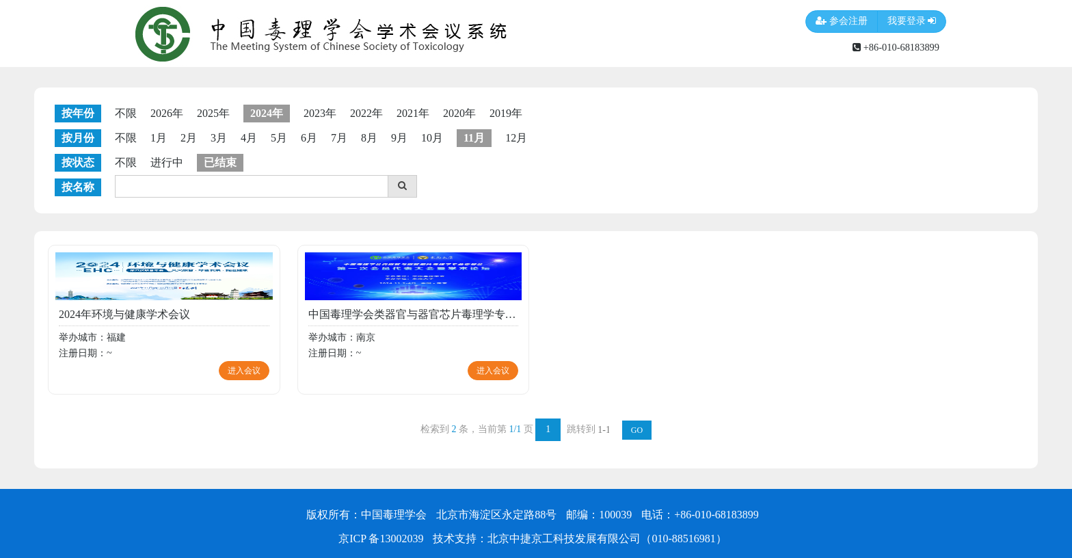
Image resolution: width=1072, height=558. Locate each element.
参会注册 (842, 21)
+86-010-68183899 (896, 47)
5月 (279, 138)
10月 (432, 138)
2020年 (459, 113)
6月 (309, 138)
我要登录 (912, 21)
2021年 (413, 113)
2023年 (320, 113)
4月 (249, 138)
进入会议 (244, 370)
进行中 (166, 162)
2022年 (366, 113)
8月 (369, 138)
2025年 (213, 113)
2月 (188, 138)
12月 (516, 138)
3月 (219, 138)
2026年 (166, 113)
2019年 (506, 113)
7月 (339, 138)
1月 (158, 138)
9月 (399, 138)
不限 (126, 113)
